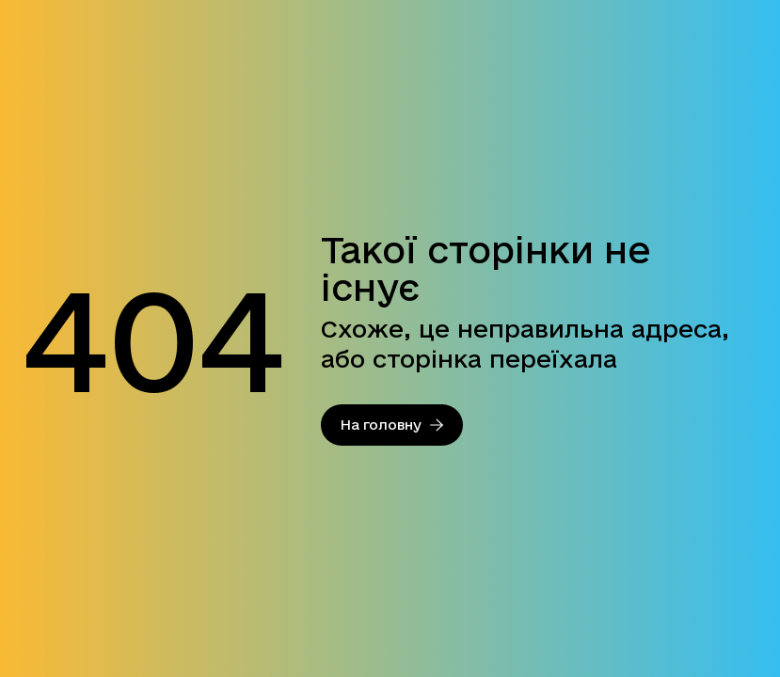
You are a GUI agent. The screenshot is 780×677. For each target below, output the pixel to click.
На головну (392, 425)
